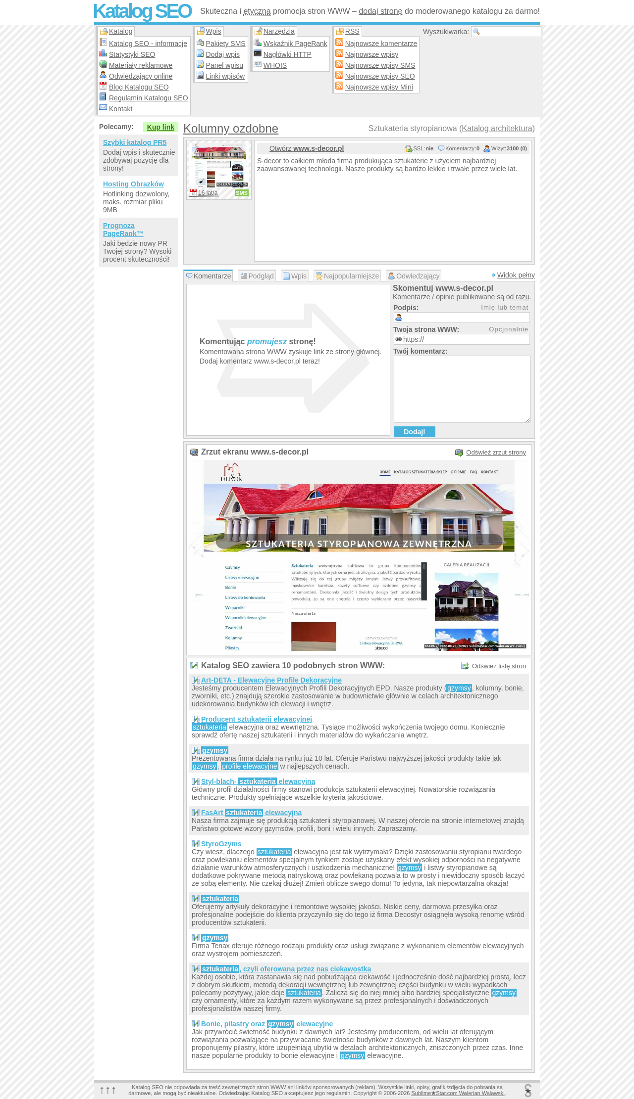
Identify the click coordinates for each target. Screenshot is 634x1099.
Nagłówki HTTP (288, 54)
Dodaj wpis (223, 54)
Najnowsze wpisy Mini (379, 87)
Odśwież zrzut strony (496, 452)
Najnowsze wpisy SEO (380, 76)
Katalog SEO (142, 11)
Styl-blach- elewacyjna (258, 781)
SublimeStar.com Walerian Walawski (457, 1093)
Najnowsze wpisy (371, 54)
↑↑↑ (108, 1089)
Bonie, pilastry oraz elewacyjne (267, 1024)
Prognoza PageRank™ (123, 229)
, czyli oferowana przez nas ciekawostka (286, 969)
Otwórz (306, 148)
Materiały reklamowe (140, 65)
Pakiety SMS (226, 43)
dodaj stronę (380, 11)
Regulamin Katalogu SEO (148, 98)
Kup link (160, 127)
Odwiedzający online (140, 76)
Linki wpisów (225, 76)
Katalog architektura (497, 128)
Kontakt (120, 109)
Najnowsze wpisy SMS (380, 65)
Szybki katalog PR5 (134, 142)
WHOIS (275, 65)
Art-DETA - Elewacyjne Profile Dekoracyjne (271, 680)
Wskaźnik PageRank (295, 43)
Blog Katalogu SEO (139, 87)
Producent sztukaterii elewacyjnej (256, 719)
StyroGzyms (221, 844)
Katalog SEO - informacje (148, 43)
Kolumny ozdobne (230, 128)
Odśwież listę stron (499, 666)
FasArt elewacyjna (251, 813)
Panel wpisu (225, 65)
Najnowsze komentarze (381, 43)
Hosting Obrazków (133, 184)
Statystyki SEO (132, 54)
